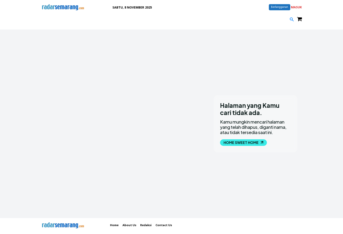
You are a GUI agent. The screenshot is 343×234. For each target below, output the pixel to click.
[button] (292, 19)
